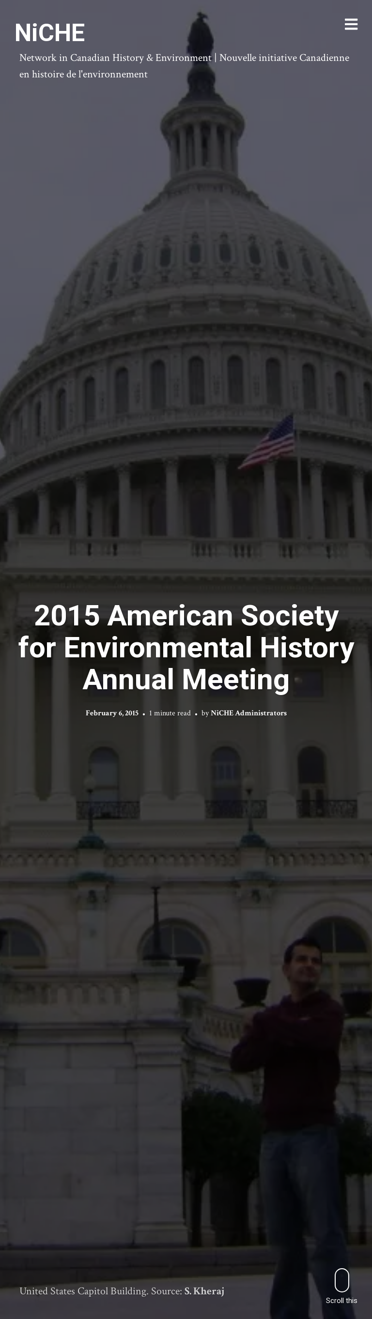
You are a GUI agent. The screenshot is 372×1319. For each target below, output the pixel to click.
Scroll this (341, 1286)
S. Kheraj (205, 1291)
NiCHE (50, 33)
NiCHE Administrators (249, 713)
